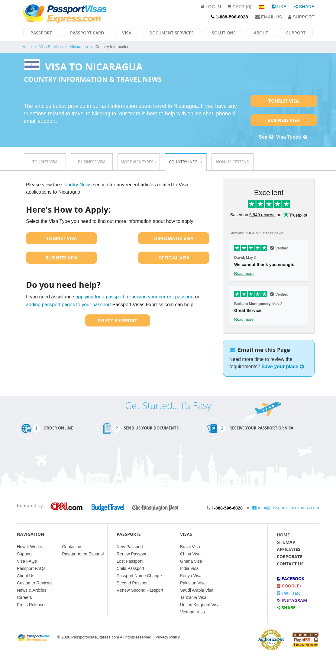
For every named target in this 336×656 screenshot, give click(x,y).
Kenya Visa (191, 575)
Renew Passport (132, 553)
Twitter (288, 593)
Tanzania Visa (193, 597)
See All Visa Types (283, 137)
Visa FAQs (27, 561)
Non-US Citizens (232, 162)
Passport (41, 33)
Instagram (292, 600)
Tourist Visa (283, 101)
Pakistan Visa (193, 582)
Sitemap (286, 542)
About (261, 33)
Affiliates (288, 549)
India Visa (189, 568)
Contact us (72, 546)
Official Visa (173, 258)
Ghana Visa (191, 561)
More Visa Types (139, 162)
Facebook (290, 578)
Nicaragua (79, 46)
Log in (211, 6)
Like (279, 6)
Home (26, 46)
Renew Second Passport (140, 590)
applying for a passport (100, 296)
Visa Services (51, 46)
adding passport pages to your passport (68, 304)
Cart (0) (239, 6)
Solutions (224, 33)
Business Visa (283, 120)
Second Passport (133, 582)
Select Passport (117, 320)
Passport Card (87, 33)
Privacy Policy (167, 637)
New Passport (130, 546)
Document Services (171, 33)
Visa (126, 33)
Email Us (268, 16)
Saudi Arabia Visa (196, 590)
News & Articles (31, 590)
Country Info (185, 162)
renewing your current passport (160, 296)
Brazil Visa (190, 546)
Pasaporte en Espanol (83, 553)
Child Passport (130, 568)
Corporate (289, 556)
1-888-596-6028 (227, 508)
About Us (25, 575)
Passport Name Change (139, 575)
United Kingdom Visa (199, 604)
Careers (24, 597)
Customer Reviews (34, 582)
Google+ (289, 586)
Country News (76, 184)
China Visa (190, 553)
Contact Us (290, 564)
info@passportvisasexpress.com (285, 507)
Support (301, 16)
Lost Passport (130, 561)
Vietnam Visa (192, 611)
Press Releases (32, 604)
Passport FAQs (31, 568)
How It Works (29, 546)
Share (304, 6)
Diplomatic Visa (173, 238)
